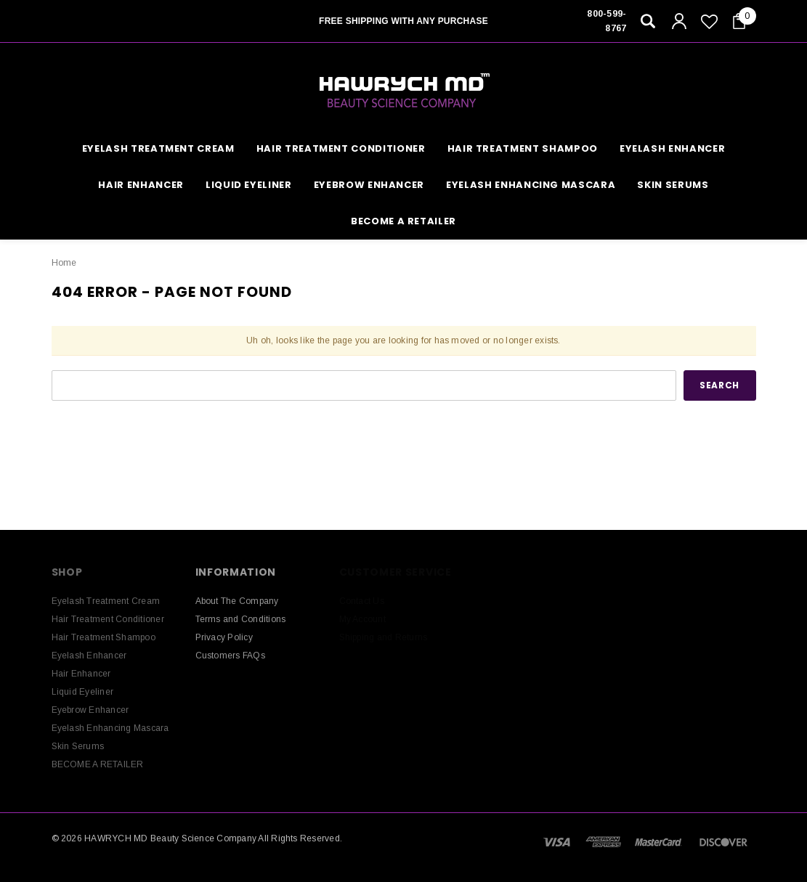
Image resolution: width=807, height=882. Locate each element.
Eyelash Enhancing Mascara (530, 185)
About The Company (237, 601)
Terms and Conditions (240, 619)
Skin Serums (672, 185)
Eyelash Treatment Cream (158, 148)
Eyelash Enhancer (672, 148)
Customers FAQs (230, 655)
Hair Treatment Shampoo (522, 148)
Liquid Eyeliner (249, 185)
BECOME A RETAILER (403, 221)
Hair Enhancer (140, 185)
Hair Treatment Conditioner (341, 148)
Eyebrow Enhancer (369, 185)
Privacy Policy (224, 637)
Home (64, 263)
